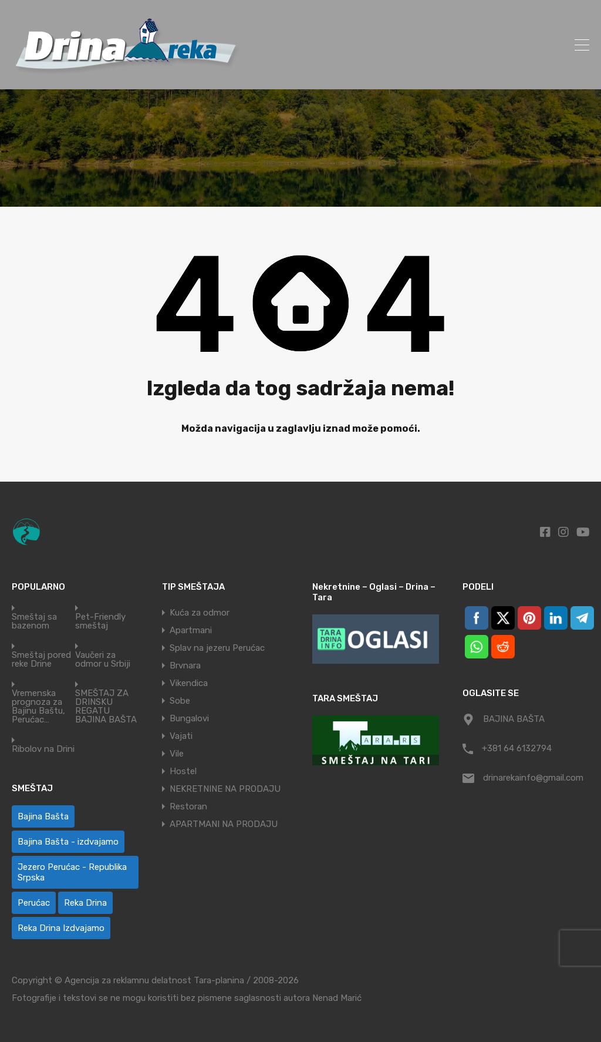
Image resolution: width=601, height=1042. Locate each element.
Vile (177, 753)
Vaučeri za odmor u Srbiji (102, 659)
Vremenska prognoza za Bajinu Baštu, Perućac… (38, 706)
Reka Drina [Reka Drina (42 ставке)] (85, 903)
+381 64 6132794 (517, 748)
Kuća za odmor (199, 612)
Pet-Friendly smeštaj (100, 621)
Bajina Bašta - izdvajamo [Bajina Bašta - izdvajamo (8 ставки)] (68, 841)
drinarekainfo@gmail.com (533, 777)
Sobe (180, 700)
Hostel (183, 771)
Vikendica (189, 683)
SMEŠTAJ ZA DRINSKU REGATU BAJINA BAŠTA (106, 706)
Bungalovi (189, 718)
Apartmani (191, 630)
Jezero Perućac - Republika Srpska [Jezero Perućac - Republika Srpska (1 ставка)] (72, 872)
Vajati (181, 736)
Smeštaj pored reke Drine (41, 659)
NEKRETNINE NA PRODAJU (225, 789)
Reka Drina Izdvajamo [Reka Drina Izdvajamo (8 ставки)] (61, 928)
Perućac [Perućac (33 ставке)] (34, 903)
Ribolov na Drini (43, 749)
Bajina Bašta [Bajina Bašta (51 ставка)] (43, 816)
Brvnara (185, 665)
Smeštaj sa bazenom (34, 621)
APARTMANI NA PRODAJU (224, 824)
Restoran (188, 806)
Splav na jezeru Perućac (217, 648)
